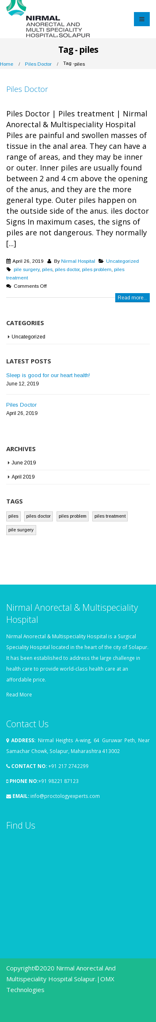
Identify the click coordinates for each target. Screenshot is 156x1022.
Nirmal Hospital (78, 261)
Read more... (132, 298)
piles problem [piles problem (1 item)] (73, 515)
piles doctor (67, 269)
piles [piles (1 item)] (13, 515)
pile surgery (27, 269)
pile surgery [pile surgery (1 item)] (21, 529)
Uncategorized (122, 261)
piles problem (96, 269)
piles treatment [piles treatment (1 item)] (110, 515)
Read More (19, 694)
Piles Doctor (27, 89)
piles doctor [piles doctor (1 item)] (38, 515)
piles (47, 269)
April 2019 (23, 477)
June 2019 (24, 463)
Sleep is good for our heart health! (48, 375)
